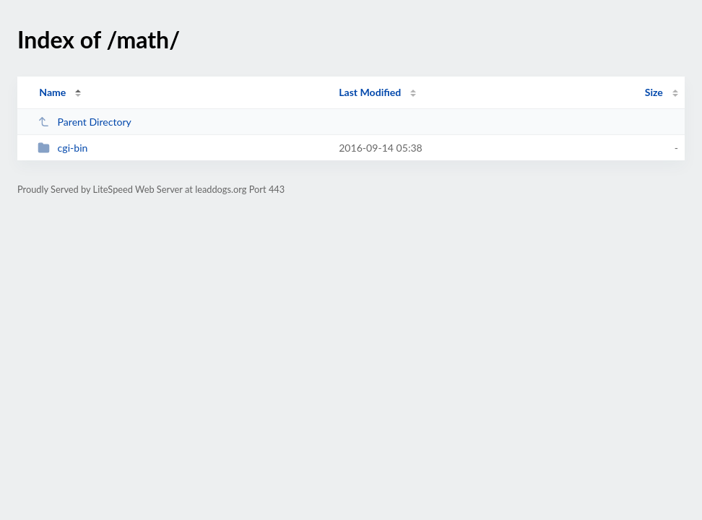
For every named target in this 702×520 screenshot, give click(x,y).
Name (52, 92)
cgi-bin (62, 148)
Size (654, 92)
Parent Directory (84, 122)
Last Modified (370, 92)
